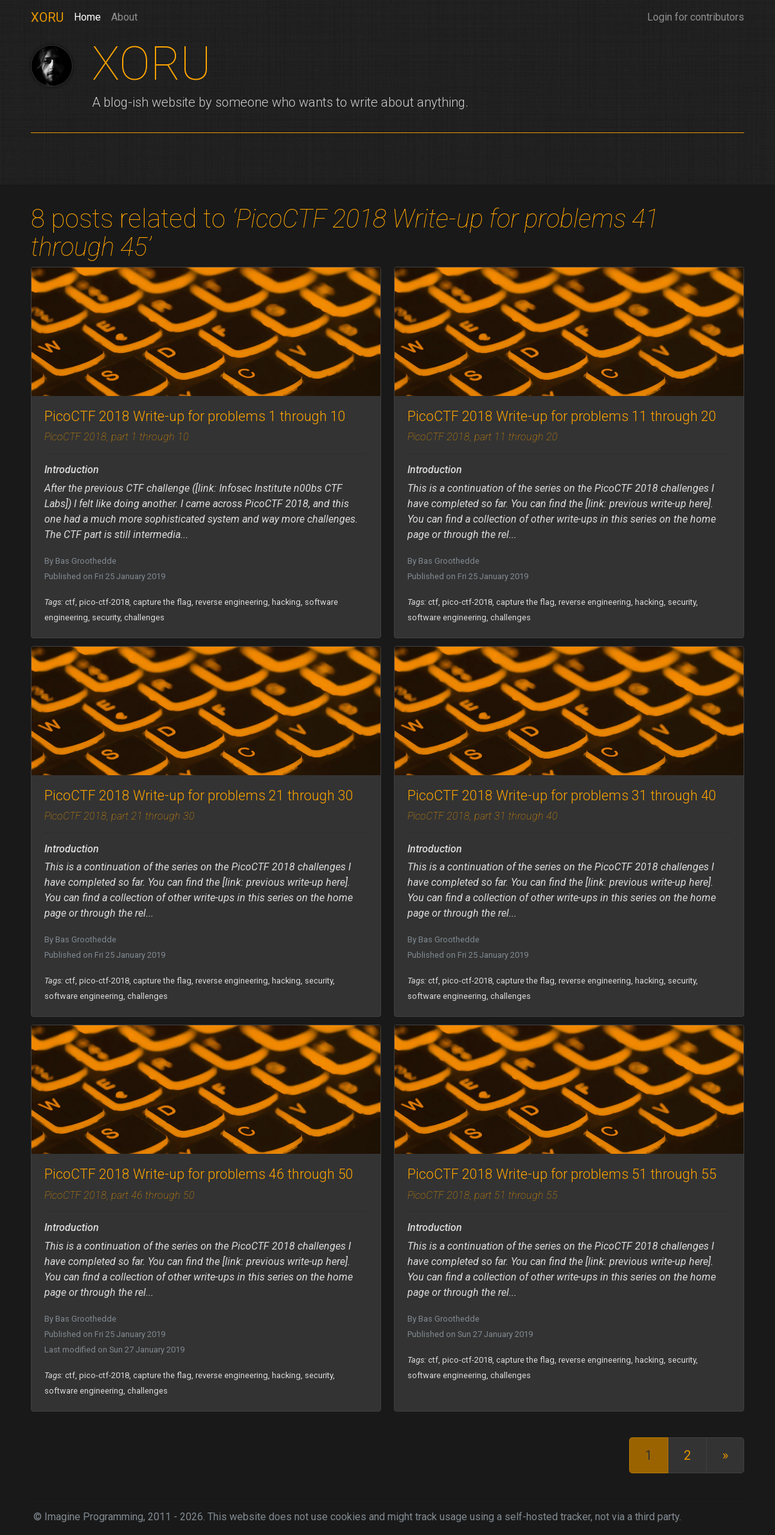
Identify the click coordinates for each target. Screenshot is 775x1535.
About (124, 17)
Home (87, 16)
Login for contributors (695, 17)
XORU (47, 17)
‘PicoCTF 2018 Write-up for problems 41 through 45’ (345, 233)
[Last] (725, 1455)
